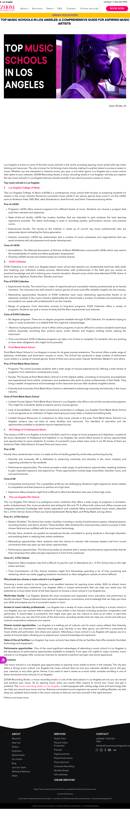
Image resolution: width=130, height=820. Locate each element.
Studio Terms (39, 789)
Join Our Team (19, 767)
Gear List (16, 743)
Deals (49, 8)
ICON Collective (17, 261)
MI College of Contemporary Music (27, 429)
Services (37, 8)
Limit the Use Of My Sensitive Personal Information (72, 799)
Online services (89, 8)
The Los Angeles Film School (24, 497)
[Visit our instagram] (97, 750)
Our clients (17, 759)
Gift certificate (61, 774)
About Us (16, 738)
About (23, 8)
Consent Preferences (65, 794)
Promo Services (61, 762)
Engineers (16, 751)
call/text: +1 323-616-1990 (115, 2)
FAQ (59, 8)
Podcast (58, 750)
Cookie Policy (60, 789)
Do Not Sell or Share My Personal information (35, 799)
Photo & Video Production (61, 744)
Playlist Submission (63, 758)
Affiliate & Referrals (21, 771)
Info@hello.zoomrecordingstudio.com (107, 746)
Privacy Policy (49, 789)
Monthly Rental (61, 770)
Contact (71, 8)
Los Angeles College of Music (24, 187)
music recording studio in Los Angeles (39, 686)
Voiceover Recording (64, 766)
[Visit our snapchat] (101, 750)
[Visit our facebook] (105, 750)
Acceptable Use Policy (74, 789)
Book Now (117, 8)
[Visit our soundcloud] (114, 750)
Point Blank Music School (21, 347)
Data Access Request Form (102, 799)
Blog (14, 763)
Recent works (18, 755)
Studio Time (60, 738)
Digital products (61, 754)
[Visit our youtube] (109, 750)
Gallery (15, 747)
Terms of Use (91, 789)
